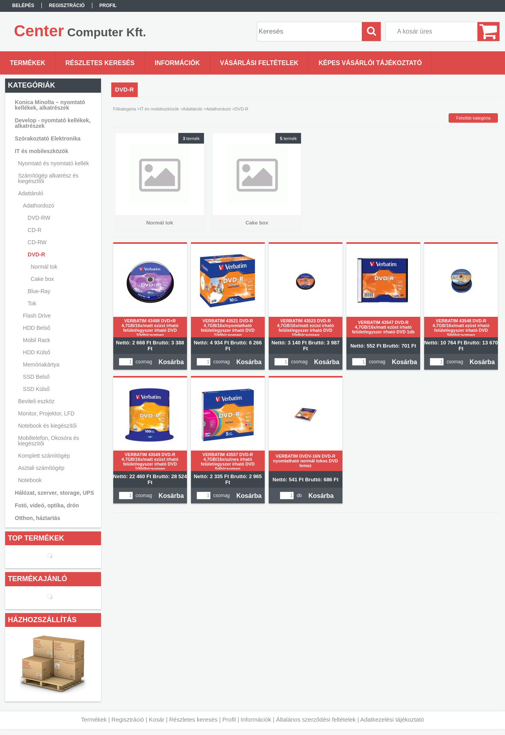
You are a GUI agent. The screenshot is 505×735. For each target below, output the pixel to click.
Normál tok (44, 267)
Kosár (156, 719)
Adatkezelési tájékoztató (392, 719)
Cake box (42, 279)
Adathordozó (218, 109)
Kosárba (171, 362)
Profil (229, 719)
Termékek (94, 719)
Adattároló (192, 109)
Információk (256, 719)
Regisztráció (128, 719)
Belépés (23, 5)
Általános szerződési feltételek (316, 719)
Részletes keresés (193, 719)
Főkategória (124, 109)
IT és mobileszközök (159, 109)
